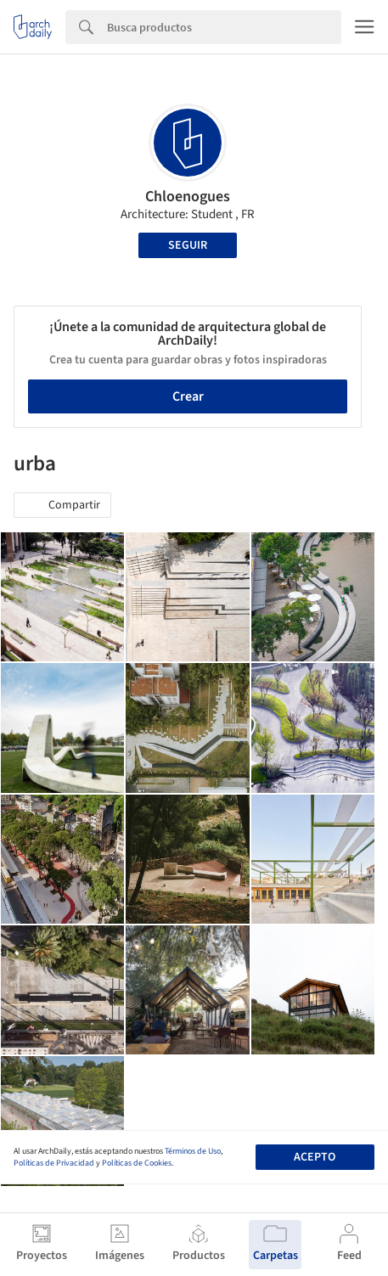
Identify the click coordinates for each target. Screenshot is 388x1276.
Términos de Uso (193, 1151)
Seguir (187, 245)
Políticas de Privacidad (54, 1163)
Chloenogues (187, 196)
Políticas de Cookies (137, 1163)
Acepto (314, 1157)
